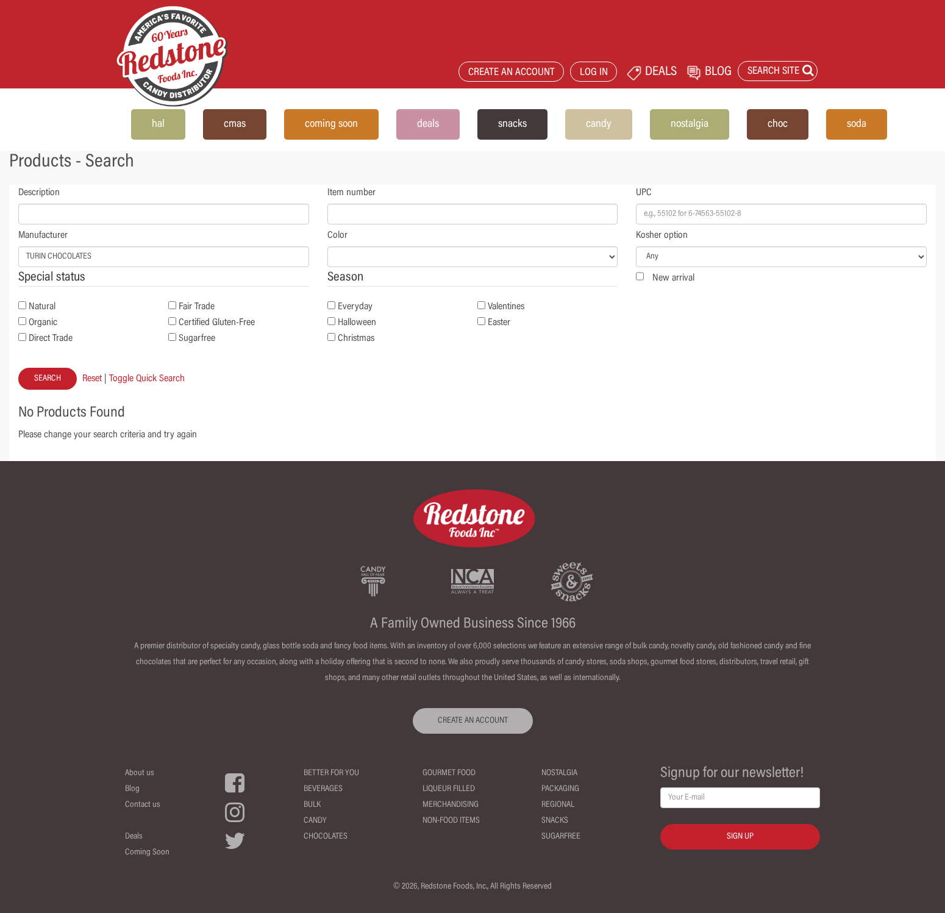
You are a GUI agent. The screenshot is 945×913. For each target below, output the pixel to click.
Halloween (357, 323)
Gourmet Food (449, 773)
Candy (315, 821)
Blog (132, 789)
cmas (235, 124)
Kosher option (662, 235)
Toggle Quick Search (147, 379)
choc (778, 124)
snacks (512, 124)
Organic (43, 323)
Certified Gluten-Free (217, 323)
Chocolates (326, 836)
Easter (499, 323)
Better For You (331, 773)
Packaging (560, 789)
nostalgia (689, 124)
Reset (92, 379)
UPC (644, 193)
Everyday (355, 307)
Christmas (356, 338)
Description (39, 193)
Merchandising (451, 805)
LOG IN (594, 73)
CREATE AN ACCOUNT (511, 73)
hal (158, 124)
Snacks (554, 821)
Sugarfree (197, 338)
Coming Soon (147, 852)
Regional (557, 805)
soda (856, 124)
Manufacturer (43, 235)
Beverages (323, 789)
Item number (351, 193)
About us (139, 773)
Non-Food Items (451, 821)
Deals (134, 836)
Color (337, 235)
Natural (42, 307)
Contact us (142, 805)
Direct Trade (51, 338)
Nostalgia (559, 773)
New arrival (673, 278)
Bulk (312, 805)
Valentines (506, 307)
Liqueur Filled (449, 789)
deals (428, 124)
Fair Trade (197, 307)
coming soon (331, 124)
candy (599, 124)
